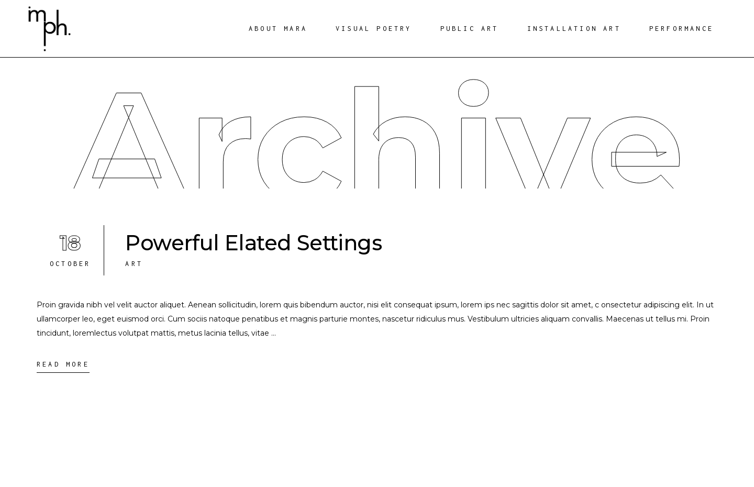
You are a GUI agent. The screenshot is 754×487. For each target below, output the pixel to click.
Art (134, 264)
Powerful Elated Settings (253, 243)
